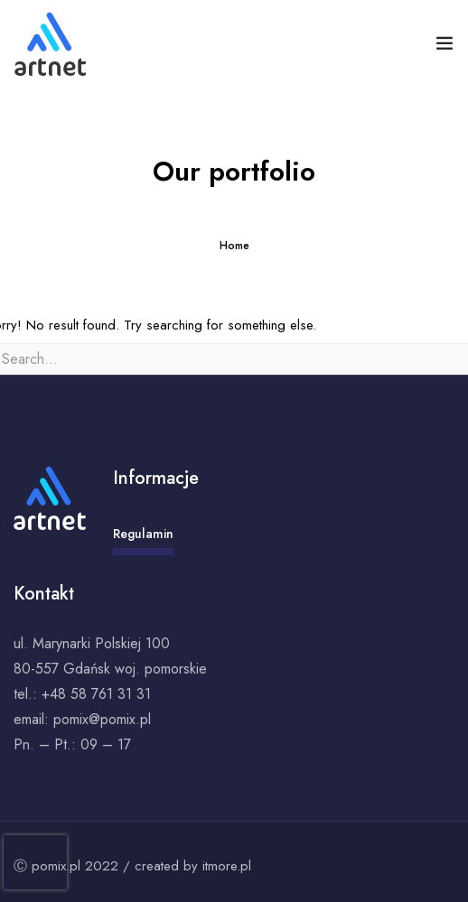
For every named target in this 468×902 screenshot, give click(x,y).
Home (234, 245)
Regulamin (143, 540)
